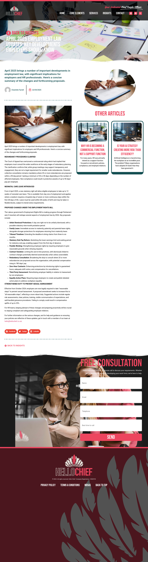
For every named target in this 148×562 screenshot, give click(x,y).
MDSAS (88, 485)
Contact (120, 13)
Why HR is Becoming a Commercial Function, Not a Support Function (93, 150)
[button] (11, 331)
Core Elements (77, 13)
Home (62, 13)
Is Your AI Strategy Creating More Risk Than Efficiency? (127, 150)
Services (93, 13)
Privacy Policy (48, 485)
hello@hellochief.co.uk (13, 321)
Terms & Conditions (70, 485)
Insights (107, 13)
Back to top (101, 485)
